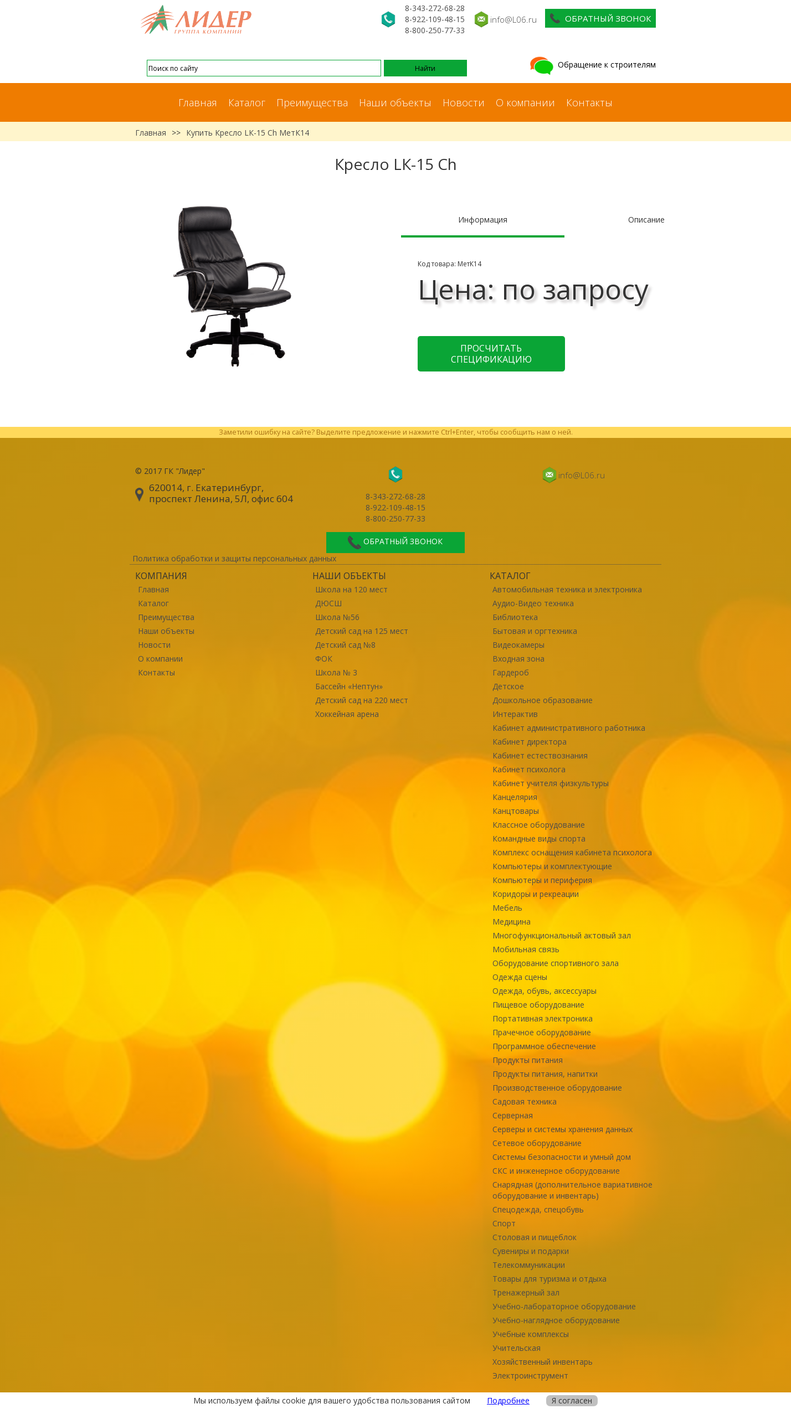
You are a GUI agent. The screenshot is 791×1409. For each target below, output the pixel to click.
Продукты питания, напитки (545, 1074)
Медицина (511, 921)
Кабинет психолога (529, 769)
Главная (197, 102)
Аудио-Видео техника (533, 603)
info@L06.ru (513, 19)
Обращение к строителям (592, 64)
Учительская (516, 1348)
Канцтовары (515, 811)
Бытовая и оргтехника (534, 631)
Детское (508, 686)
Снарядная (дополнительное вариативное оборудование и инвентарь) (572, 1190)
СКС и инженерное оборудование (556, 1170)
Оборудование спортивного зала (555, 963)
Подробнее (508, 1400)
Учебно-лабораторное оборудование (564, 1306)
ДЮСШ (328, 603)
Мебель (507, 907)
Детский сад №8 (345, 644)
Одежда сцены (519, 977)
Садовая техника (524, 1101)
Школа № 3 (336, 672)
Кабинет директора (529, 741)
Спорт (504, 1223)
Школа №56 (337, 617)
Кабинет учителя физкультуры (550, 783)
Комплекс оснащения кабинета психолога (572, 852)
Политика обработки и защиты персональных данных (234, 558)
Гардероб (510, 672)
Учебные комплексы (530, 1334)
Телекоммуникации (528, 1265)
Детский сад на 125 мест (361, 631)
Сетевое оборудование (537, 1143)
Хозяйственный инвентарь (542, 1361)
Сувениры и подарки (530, 1251)
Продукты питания (527, 1060)
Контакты (589, 102)
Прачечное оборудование (541, 1032)
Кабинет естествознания (540, 755)
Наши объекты (395, 102)
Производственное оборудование (557, 1087)
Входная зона (518, 658)
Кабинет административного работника (568, 727)
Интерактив (515, 714)
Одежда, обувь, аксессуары (544, 990)
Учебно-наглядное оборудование (556, 1320)
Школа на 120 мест (351, 589)
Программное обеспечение (544, 1046)
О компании (525, 102)
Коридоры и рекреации (535, 894)
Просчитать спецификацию (491, 353)
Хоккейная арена (347, 714)
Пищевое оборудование (538, 1004)
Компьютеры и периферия (542, 880)
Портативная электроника (542, 1018)
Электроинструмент (530, 1375)
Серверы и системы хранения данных (562, 1129)
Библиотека (515, 617)
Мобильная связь (525, 949)
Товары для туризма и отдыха (549, 1278)
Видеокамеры (518, 644)
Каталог (246, 102)
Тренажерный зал (525, 1292)
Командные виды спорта (538, 838)
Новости (464, 102)
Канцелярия (514, 797)
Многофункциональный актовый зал (561, 935)
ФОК (323, 658)
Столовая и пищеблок (534, 1237)
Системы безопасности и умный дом (561, 1157)
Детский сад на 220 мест (361, 700)
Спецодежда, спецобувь (538, 1209)
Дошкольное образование (542, 700)
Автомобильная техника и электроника (567, 589)
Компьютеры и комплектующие (552, 866)
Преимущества (312, 102)
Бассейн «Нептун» (349, 686)
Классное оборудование (538, 824)
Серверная (512, 1115)
